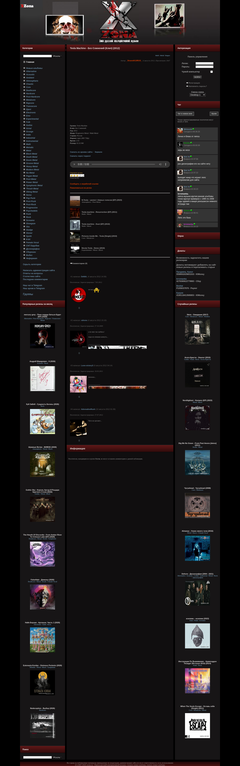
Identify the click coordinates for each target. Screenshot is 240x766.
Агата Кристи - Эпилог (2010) (197, 357)
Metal (162, 55)
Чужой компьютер (191, 72)
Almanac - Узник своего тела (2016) (197, 531)
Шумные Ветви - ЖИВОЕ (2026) (42, 447)
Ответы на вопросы (33, 273)
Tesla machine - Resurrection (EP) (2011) (99, 212)
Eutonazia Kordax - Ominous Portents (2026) (42, 665)
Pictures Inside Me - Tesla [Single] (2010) (99, 236)
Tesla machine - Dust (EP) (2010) (96, 224)
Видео (167, 55)
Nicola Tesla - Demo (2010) (93, 248)
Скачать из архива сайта (81, 152)
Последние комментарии (35, 279)
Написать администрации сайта (39, 270)
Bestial (179, 286)
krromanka (181, 279)
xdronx (84, 320)
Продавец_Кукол (184, 272)
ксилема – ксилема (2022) (197, 619)
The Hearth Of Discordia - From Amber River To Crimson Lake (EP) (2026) (42, 536)
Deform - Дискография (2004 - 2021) (197, 574)
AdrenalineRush (88, 409)
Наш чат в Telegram (32, 285)
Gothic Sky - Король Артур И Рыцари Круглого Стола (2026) (42, 491)
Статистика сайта (31, 276)
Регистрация (194, 83)
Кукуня (179, 293)
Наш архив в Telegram (34, 288)
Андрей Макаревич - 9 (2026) (43, 361)
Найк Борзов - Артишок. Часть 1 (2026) (42, 623)
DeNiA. (84, 277)
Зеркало (98, 152)
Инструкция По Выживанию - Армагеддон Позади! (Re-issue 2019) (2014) (197, 662)
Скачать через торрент (80, 156)
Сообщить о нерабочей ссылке (84, 184)
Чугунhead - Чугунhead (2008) (197, 488)
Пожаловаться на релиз (81, 188)
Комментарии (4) (78, 263)
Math (157, 55)
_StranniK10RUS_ (134, 61)
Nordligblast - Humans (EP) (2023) (197, 400)
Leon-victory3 (87, 365)
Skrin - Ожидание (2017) (197, 315)
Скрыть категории (32, 264)
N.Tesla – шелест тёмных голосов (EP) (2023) (102, 200)
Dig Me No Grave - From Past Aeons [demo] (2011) (197, 444)
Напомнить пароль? (197, 86)
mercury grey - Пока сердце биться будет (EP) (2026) (42, 316)
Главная (30, 62)
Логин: (185, 63)
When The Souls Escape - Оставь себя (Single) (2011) (197, 707)
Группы (28, 294)
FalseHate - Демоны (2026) (42, 580)
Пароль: (186, 67)
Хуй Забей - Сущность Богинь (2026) (42, 404)
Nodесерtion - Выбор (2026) (42, 708)
